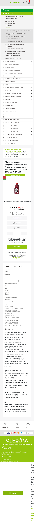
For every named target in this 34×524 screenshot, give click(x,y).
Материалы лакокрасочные (18, 73)
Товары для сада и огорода (18, 134)
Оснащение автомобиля (12, 56)
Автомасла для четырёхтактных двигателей (16, 34)
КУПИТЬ (17, 246)
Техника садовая (18, 108)
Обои (18, 84)
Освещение (18, 90)
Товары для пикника (18, 128)
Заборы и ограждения (18, 64)
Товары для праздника (18, 131)
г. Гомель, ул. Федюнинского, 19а (9, 461)
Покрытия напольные (18, 102)
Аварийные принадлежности (14, 16)
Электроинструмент (18, 140)
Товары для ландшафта (18, 123)
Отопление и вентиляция (18, 96)
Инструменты (18, 67)
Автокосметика (10, 23)
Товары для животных (11, 117)
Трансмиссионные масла (14, 41)
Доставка (18, 223)
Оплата (18, 227)
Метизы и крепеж (18, 82)
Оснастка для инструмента (18, 93)
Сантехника (18, 105)
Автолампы (8, 25)
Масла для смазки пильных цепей (16, 36)
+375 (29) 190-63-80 (17, 258)
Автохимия (8, 46)
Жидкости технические (12, 53)
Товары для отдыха (18, 125)
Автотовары (18, 13)
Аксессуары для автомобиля (14, 49)
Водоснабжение (18, 61)
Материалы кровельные (18, 70)
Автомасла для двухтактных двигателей (18, 31)
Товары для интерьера (18, 120)
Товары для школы (10, 137)
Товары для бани (18, 111)
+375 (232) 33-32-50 (6, 456)
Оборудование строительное (18, 87)
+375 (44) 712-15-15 (6, 448)
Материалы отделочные (18, 76)
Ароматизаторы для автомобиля (15, 51)
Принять (12, 493)
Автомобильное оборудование (14, 44)
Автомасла (19, 28)
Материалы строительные (18, 79)
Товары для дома (18, 114)
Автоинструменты (11, 19)
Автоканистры (9, 21)
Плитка (18, 99)
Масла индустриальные (13, 39)
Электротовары (18, 143)
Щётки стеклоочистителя (13, 58)
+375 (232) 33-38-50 (6, 447)
